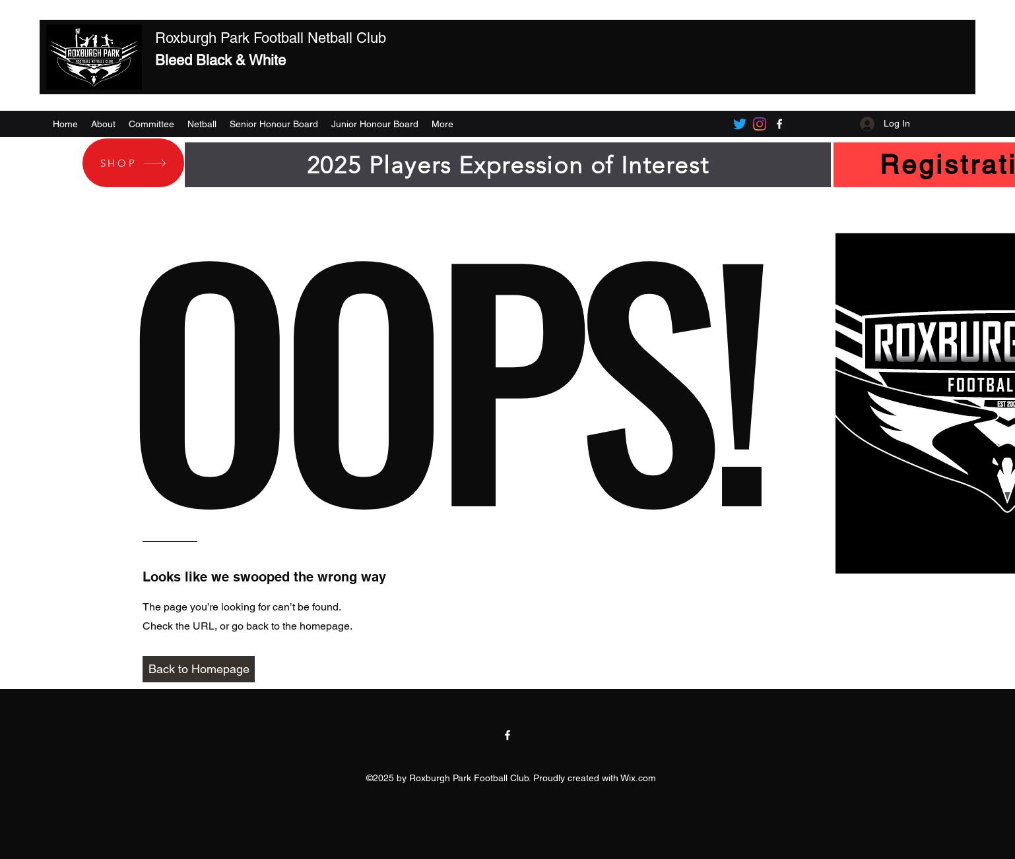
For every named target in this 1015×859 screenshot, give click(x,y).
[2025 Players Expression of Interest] (508, 164)
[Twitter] (739, 124)
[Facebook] (779, 124)
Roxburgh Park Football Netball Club (270, 38)
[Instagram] (759, 124)
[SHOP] (133, 162)
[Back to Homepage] (199, 669)
